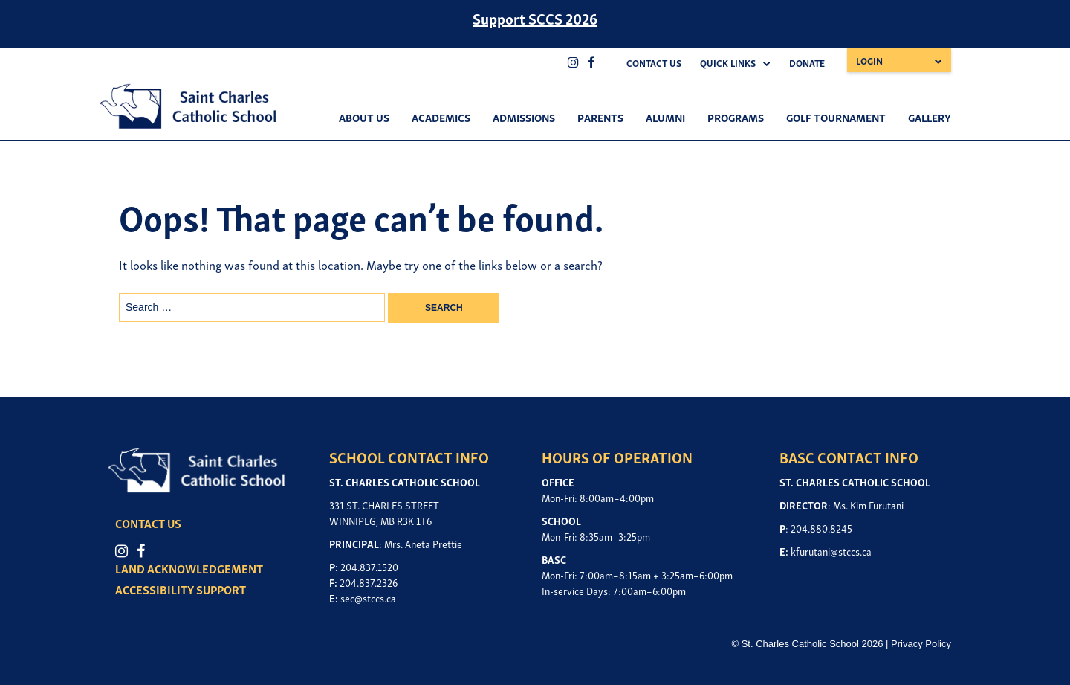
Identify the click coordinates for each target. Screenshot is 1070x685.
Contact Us (653, 63)
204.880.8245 (821, 527)
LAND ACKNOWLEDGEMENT (189, 568)
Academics (441, 117)
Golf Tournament (836, 117)
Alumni (665, 117)
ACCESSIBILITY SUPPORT (180, 589)
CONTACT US (148, 523)
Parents (600, 117)
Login (869, 60)
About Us (364, 117)
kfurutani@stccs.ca (831, 550)
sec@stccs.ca (368, 597)
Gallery (929, 117)
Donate (807, 63)
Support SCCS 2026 (535, 18)
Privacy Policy (921, 643)
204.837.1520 (369, 566)
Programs (735, 117)
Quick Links (728, 63)
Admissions (524, 117)
